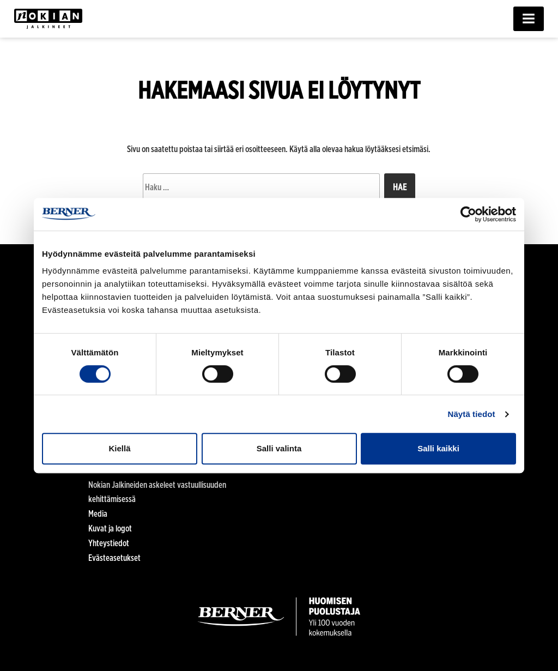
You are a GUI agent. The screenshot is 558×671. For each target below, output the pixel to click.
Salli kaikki (438, 448)
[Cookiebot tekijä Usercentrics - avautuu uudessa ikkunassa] (468, 214)
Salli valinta (279, 448)
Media (97, 514)
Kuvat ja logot (110, 528)
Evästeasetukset (114, 558)
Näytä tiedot (471, 414)
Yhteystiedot (108, 543)
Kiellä (119, 448)
